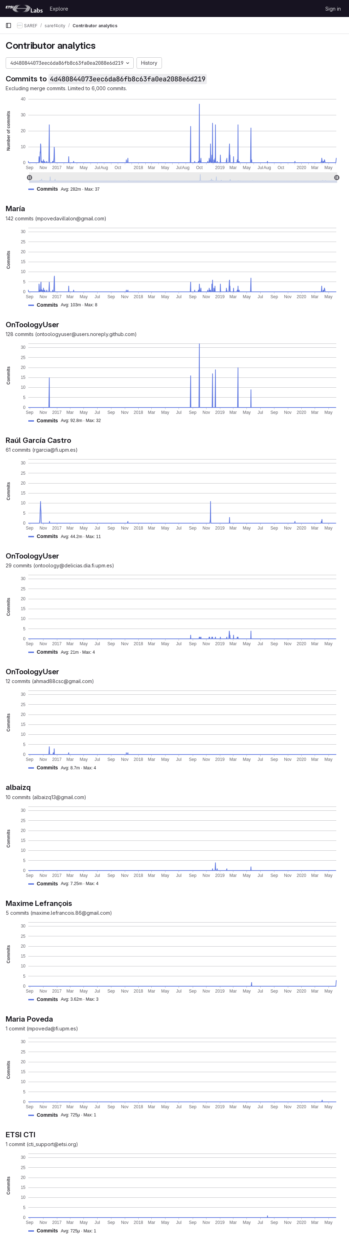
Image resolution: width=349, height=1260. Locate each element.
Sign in (333, 9)
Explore (59, 9)
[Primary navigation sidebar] (8, 25)
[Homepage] (24, 8)
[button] (66, 189)
